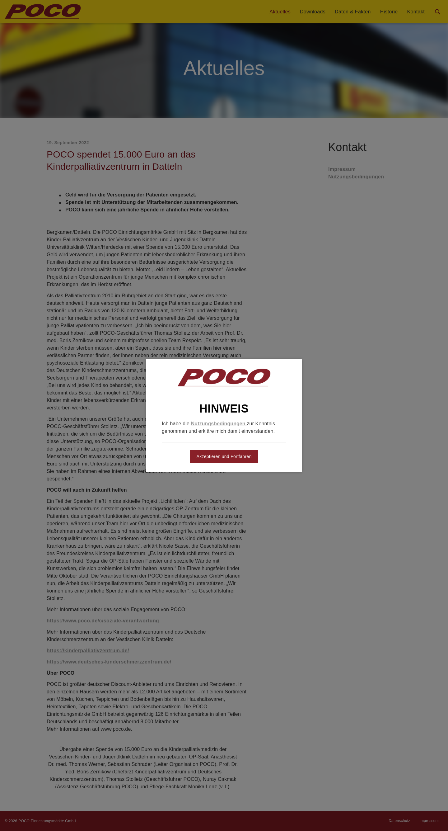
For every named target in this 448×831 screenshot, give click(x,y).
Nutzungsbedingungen (219, 423)
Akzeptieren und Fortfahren (224, 456)
